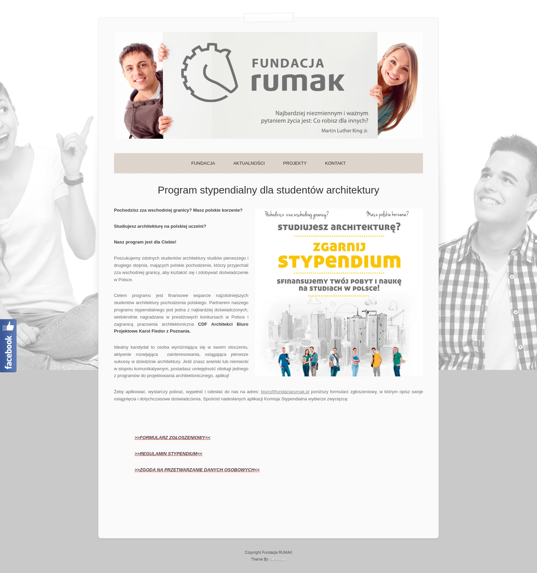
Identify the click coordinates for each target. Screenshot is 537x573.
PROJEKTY (295, 163)
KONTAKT (335, 163)
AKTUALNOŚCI (249, 163)
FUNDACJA (203, 163)
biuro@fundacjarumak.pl (285, 391)
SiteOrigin (277, 559)
